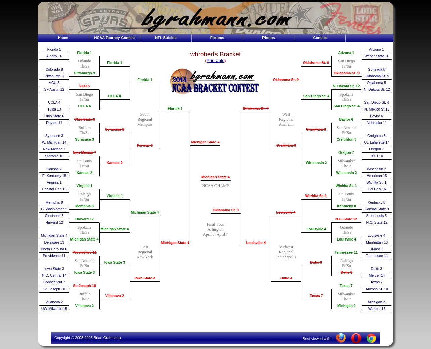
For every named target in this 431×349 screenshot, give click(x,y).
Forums (217, 38)
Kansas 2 (54, 169)
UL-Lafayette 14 (377, 142)
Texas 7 (316, 296)
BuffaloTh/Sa (84, 130)
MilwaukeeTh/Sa (347, 163)
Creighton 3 (286, 145)
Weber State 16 (377, 56)
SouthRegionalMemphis (144, 119)
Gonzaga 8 (376, 69)
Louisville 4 (256, 243)
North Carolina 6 (54, 249)
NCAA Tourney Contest (114, 38)
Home (63, 38)
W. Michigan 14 (54, 142)
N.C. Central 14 (54, 275)
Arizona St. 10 (377, 289)
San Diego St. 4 (316, 96)
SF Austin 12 (54, 89)
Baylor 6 (346, 119)
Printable (216, 60)
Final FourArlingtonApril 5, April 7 (215, 229)
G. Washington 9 (54, 209)
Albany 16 (54, 56)
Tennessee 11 (346, 252)
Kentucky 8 (346, 206)
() (215, 60)
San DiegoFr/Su (84, 97)
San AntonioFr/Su (85, 263)
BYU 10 (377, 156)
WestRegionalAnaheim (286, 119)
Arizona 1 (346, 53)
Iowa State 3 (54, 269)
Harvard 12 (54, 222)
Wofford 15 (377, 309)
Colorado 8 (54, 69)
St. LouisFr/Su (84, 163)
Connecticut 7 (54, 282)
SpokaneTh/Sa (84, 230)
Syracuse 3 (54, 136)
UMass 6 (376, 249)
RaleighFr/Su (84, 197)
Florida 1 (54, 49)
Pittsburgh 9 (54, 76)
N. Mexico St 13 (376, 109)
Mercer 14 (377, 275)
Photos (268, 38)
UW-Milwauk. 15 (54, 309)
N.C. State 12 (346, 219)
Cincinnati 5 (54, 216)
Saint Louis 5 (376, 216)
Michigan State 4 (54, 235)
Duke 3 (286, 278)
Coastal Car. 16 (54, 189)
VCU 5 (54, 83)
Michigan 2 (346, 306)
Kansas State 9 (377, 209)
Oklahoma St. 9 (226, 210)
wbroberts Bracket (215, 54)
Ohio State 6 (54, 116)
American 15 (377, 176)
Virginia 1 (54, 182)
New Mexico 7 (54, 149)
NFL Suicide (165, 38)
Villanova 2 (54, 302)
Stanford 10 (54, 156)
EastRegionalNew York (145, 252)
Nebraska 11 (377, 123)
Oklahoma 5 (376, 83)
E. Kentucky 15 (54, 176)
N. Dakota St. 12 (346, 86)
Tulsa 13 (54, 109)
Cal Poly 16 (377, 189)
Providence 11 (54, 256)
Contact (320, 38)
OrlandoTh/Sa (84, 64)
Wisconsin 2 (316, 163)
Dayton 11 (54, 123)
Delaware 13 (54, 242)
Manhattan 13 (377, 242)
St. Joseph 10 (54, 289)
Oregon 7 (346, 152)
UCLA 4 (54, 102)
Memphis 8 (54, 202)
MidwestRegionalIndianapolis (286, 252)
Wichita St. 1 (316, 196)
